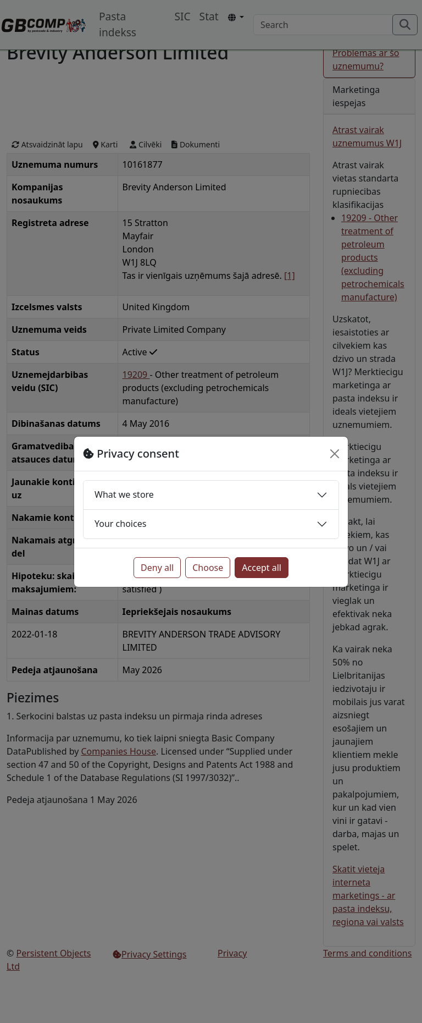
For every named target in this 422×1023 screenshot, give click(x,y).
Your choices (120, 524)
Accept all (261, 568)
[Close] (334, 454)
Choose (207, 568)
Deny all (157, 568)
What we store (124, 494)
